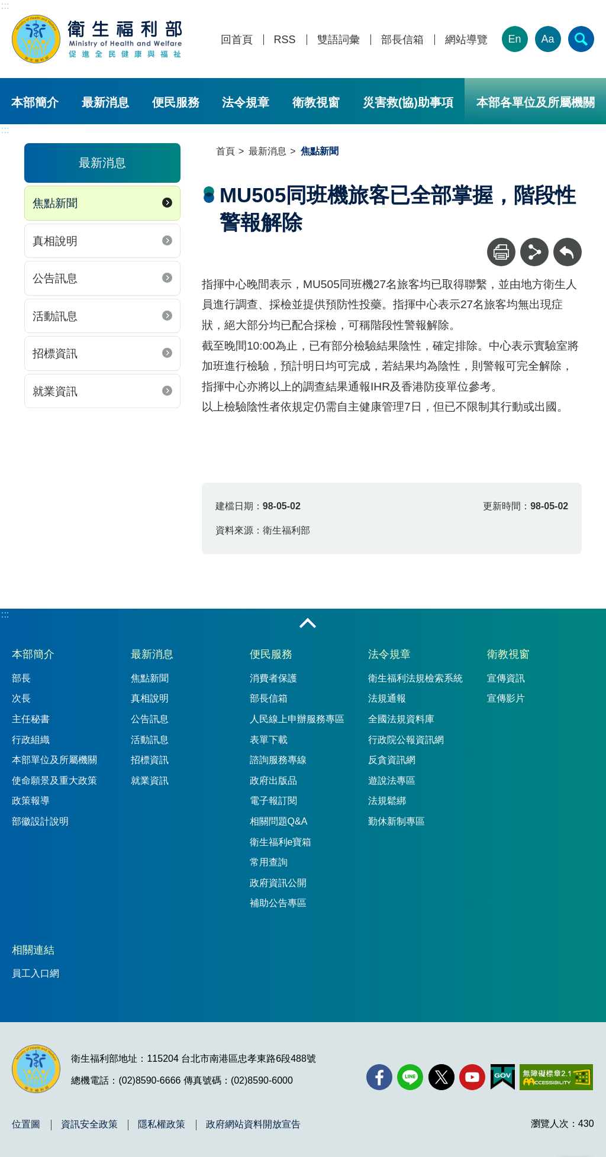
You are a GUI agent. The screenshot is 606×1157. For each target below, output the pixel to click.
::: (5, 6)
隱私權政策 (161, 1124)
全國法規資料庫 (401, 719)
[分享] (534, 252)
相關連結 (33, 950)
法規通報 (387, 698)
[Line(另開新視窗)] (410, 1077)
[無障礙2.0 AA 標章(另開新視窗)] (556, 1077)
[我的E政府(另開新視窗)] (503, 1077)
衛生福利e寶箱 (281, 842)
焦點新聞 (55, 203)
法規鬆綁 (387, 801)
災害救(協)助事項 (408, 102)
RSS (285, 40)
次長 (21, 698)
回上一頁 (567, 243)
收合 (307, 624)
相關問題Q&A (279, 821)
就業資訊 (55, 391)
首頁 (225, 151)
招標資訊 (55, 353)
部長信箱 (402, 40)
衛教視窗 (316, 102)
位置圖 (26, 1124)
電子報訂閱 (273, 801)
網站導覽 (466, 40)
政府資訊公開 (278, 883)
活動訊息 (55, 316)
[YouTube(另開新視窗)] (472, 1077)
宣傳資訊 (506, 678)
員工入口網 (35, 973)
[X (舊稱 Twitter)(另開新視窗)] (441, 1077)
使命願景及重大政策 (54, 780)
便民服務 (175, 102)
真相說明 (55, 241)
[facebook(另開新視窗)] (379, 1077)
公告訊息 (55, 278)
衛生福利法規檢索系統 (415, 678)
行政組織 (31, 740)
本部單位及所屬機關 (54, 760)
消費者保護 (273, 678)
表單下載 (269, 740)
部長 (21, 678)
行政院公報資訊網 (406, 740)
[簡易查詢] (581, 39)
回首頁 (237, 40)
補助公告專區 (278, 903)
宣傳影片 (506, 698)
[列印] (501, 252)
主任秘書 (31, 719)
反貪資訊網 (391, 760)
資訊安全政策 (89, 1124)
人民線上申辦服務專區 (297, 719)
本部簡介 (35, 102)
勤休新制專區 (396, 821)
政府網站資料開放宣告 (253, 1124)
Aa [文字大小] (548, 39)
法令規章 (245, 102)
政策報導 (31, 801)
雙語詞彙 (338, 40)
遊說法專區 (391, 780)
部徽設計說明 (40, 821)
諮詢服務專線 (278, 760)
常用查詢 (269, 862)
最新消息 (105, 102)
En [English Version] (514, 39)
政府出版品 (273, 780)
